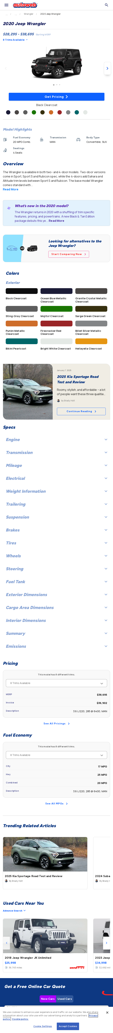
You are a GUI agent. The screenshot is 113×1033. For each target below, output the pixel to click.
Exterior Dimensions (56, 594)
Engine (56, 439)
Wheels (56, 555)
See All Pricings (57, 723)
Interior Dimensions (56, 620)
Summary (56, 633)
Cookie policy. (20, 1019)
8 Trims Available (15, 39)
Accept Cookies (68, 1026)
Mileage (56, 465)
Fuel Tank (56, 581)
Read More (10, 189)
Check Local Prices (56, 992)
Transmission (56, 452)
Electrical (56, 478)
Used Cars (64, 946)
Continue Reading (81, 411)
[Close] (107, 1012)
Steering (56, 568)
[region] (56, 1020)
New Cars (48, 946)
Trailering (56, 504)
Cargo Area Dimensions (56, 607)
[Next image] (107, 68)
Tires (56, 542)
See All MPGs (56, 803)
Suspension (56, 517)
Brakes (56, 530)
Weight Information (56, 491)
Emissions (56, 646)
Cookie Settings (42, 1026)
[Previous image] (5, 68)
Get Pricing (56, 97)
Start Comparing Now (68, 254)
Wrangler (28, 14)
